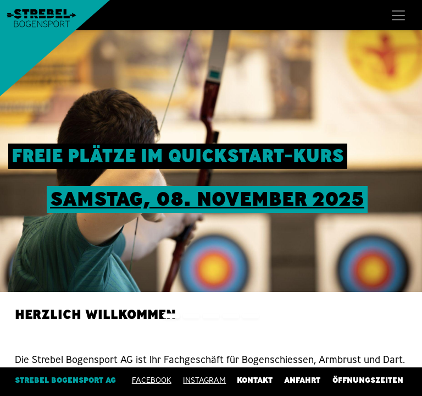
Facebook (151, 380)
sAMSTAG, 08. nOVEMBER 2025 (207, 199)
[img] (405, 181)
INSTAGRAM (204, 380)
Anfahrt (302, 380)
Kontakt (255, 380)
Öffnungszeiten (367, 380)
